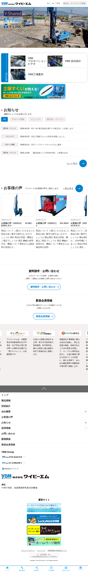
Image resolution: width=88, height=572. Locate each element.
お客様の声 (7, 417)
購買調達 (6, 439)
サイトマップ (41, 550)
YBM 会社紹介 (73, 61)
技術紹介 (6, 406)
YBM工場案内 (35, 74)
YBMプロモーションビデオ (37, 61)
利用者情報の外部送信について (57, 550)
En (48, 3)
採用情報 (6, 428)
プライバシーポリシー (28, 550)
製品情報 (6, 400)
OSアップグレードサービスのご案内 (46, 145)
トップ (4, 395)
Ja (53, 3)
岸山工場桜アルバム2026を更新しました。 (48, 136)
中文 (58, 3)
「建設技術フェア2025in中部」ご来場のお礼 (49, 153)
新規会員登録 (8, 444)
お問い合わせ (8, 433)
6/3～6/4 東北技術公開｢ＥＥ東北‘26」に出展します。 (53, 128)
